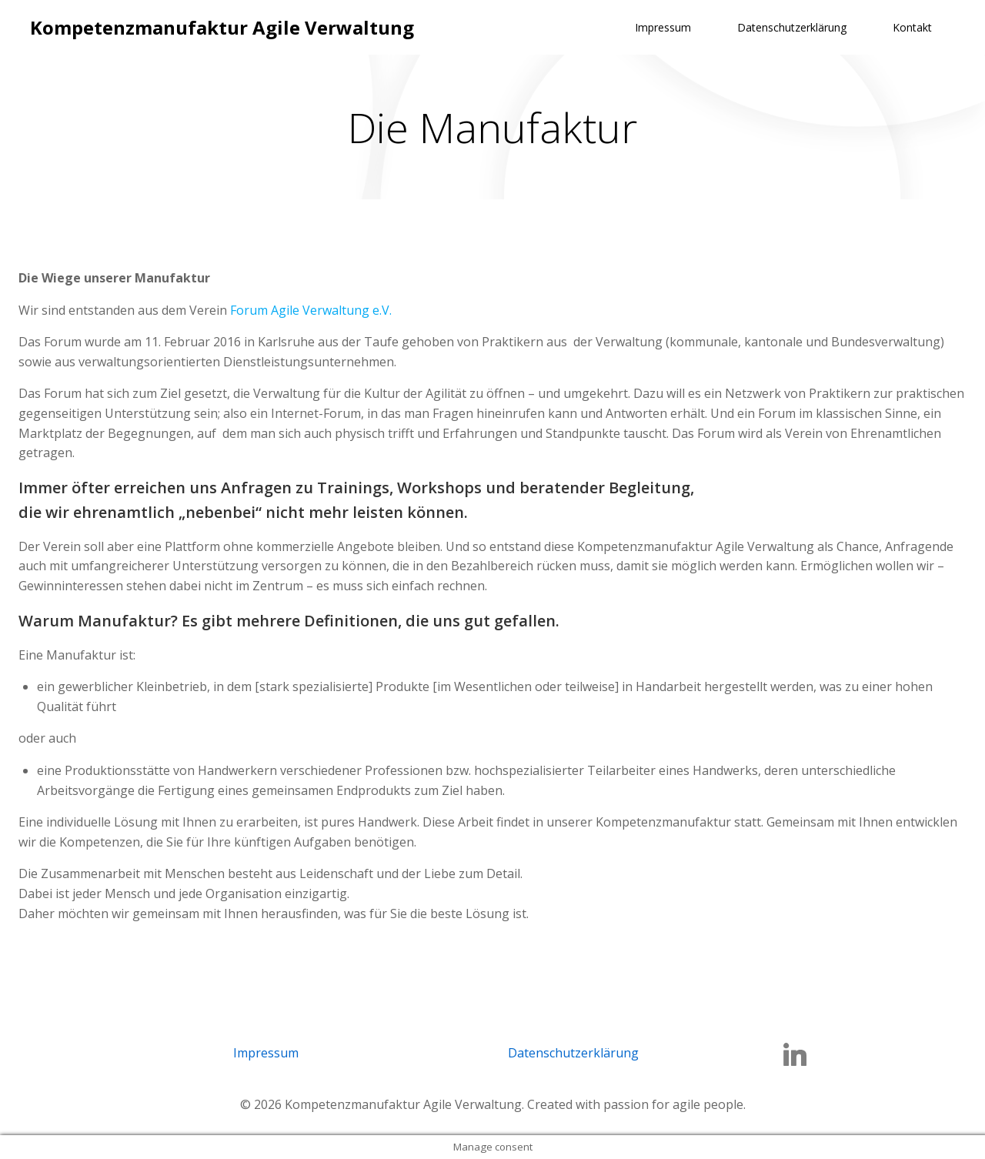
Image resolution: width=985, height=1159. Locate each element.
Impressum (663, 27)
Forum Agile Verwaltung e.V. (311, 310)
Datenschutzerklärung (791, 27)
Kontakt (912, 27)
